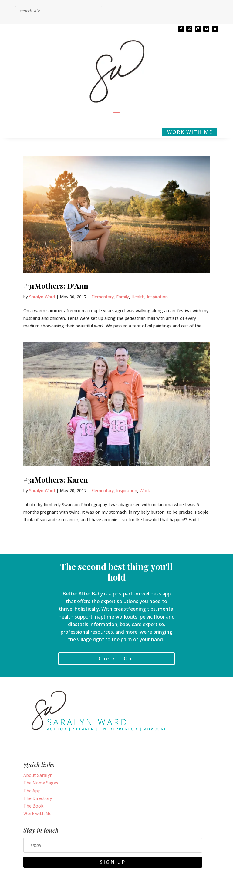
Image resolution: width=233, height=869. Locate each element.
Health (137, 297)
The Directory (37, 798)
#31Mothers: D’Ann (55, 285)
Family (122, 297)
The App (32, 791)
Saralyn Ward (42, 297)
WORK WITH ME (189, 132)
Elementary (102, 297)
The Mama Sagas (40, 783)
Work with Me (37, 813)
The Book (33, 806)
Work (145, 490)
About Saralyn (37, 775)
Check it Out (117, 658)
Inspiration (157, 297)
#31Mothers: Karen (55, 479)
